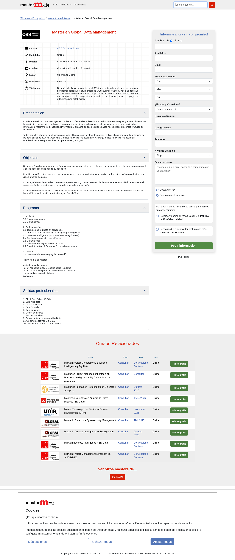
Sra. (177, 40)
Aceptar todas (162, 541)
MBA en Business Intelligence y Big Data (86, 442)
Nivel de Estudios (165, 151)
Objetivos (30, 158)
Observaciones (163, 162)
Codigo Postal (163, 127)
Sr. (167, 40)
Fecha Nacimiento (165, 76)
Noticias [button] (65, 4)
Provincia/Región (165, 116)
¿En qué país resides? (168, 104)
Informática (117, 477)
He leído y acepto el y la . (184, 218)
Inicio (55, 4)
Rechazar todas (101, 541)
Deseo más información (172, 195)
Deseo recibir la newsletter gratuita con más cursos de (183, 231)
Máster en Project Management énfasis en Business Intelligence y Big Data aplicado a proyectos (87, 377)
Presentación (33, 113)
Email (158, 65)
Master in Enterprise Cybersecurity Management (90, 420)
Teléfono (160, 139)
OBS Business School (68, 48)
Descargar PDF (168, 189)
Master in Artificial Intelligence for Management (89, 431)
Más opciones (37, 541)
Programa (31, 208)
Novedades (80, 4)
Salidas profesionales (40, 291)
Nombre (159, 40)
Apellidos (160, 53)
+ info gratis (179, 364)
